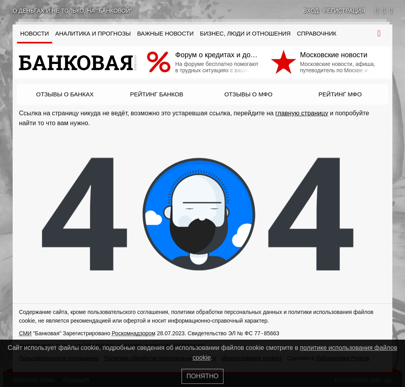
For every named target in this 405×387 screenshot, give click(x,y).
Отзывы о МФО (248, 94)
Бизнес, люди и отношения (245, 33)
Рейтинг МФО (339, 94)
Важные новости (165, 33)
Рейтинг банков (156, 94)
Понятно (203, 376)
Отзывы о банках (64, 94)
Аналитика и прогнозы (93, 33)
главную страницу (301, 113)
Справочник (317, 33)
